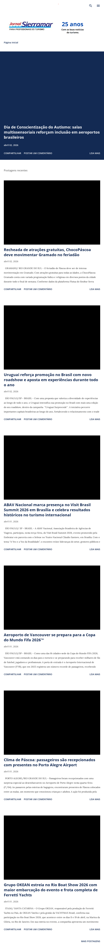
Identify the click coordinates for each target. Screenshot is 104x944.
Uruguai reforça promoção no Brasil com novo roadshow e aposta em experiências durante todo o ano (51, 379)
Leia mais (95, 153)
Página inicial (11, 42)
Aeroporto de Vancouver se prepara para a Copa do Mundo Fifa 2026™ (49, 637)
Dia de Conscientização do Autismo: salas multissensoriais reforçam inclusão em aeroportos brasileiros (52, 132)
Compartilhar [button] (12, 153)
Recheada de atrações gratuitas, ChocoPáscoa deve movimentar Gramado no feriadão (47, 252)
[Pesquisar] (91, 6)
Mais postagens (90, 941)
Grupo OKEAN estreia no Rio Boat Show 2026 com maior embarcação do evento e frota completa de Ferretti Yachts (51, 889)
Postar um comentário (38, 153)
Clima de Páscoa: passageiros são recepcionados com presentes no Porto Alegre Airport (49, 762)
